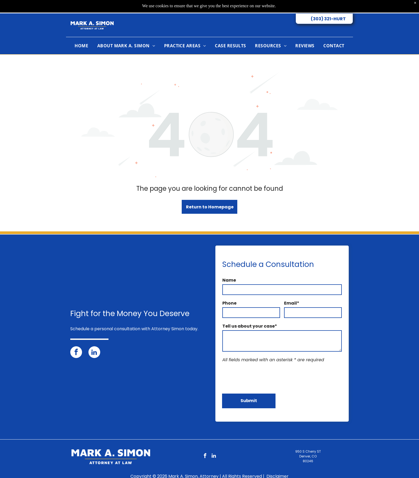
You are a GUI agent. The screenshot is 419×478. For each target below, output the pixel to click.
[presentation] (263, 377)
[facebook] (76, 352)
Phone (229, 303)
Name (229, 280)
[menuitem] (81, 35)
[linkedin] (94, 352)
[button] (185, 35)
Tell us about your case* (249, 326)
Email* (291, 303)
